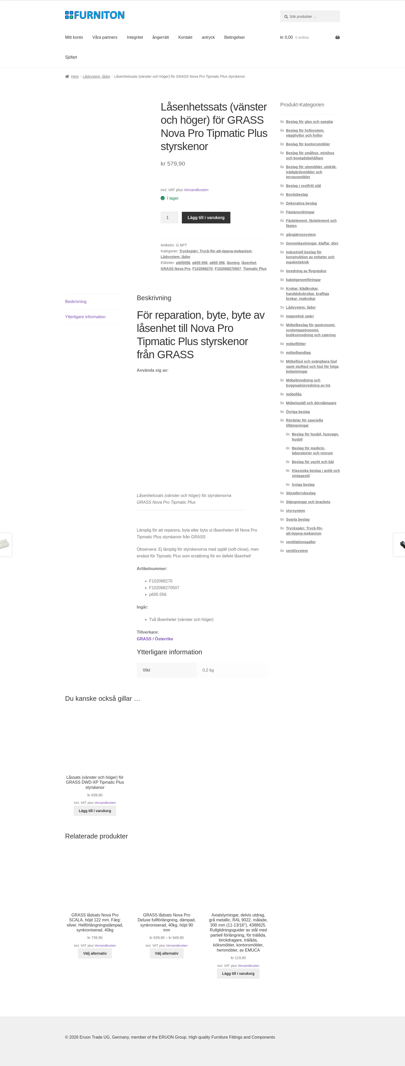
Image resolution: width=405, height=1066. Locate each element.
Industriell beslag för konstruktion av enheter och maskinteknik (310, 257)
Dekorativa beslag (301, 203)
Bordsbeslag (297, 194)
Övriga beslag (298, 412)
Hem (75, 76)
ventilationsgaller (301, 542)
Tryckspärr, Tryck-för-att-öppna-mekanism (215, 251)
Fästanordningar (300, 212)
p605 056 (199, 263)
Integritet (135, 37)
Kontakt (185, 37)
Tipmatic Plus (255, 269)
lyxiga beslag (303, 485)
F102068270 (202, 269)
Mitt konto (74, 37)
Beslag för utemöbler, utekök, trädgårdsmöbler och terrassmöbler (311, 172)
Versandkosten (196, 190)
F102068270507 (228, 269)
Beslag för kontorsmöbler (308, 144)
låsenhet (249, 263)
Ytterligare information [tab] (85, 316)
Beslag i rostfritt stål (303, 186)
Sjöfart (71, 57)
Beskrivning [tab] (76, 301)
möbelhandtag (298, 353)
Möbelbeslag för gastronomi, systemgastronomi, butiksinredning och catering (311, 330)
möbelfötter (296, 344)
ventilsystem (297, 551)
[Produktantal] (169, 218)
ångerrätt (160, 37)
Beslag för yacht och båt (313, 462)
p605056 (183, 263)
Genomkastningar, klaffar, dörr (312, 243)
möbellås (294, 394)
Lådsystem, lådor (96, 76)
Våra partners (105, 37)
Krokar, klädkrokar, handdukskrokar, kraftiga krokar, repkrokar (307, 293)
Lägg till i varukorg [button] (95, 810)
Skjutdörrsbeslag (300, 493)
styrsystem (295, 511)
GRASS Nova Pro (175, 269)
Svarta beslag (297, 519)
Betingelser (234, 37)
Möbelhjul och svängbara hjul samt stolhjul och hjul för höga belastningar (312, 366)
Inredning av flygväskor (306, 271)
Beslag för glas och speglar (309, 122)
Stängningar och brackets (308, 502)
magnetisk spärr (300, 316)
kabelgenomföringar (303, 280)
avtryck (208, 37)
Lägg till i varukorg (206, 217)
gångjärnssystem (301, 234)
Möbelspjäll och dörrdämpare (311, 403)
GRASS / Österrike (155, 638)
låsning (233, 263)
